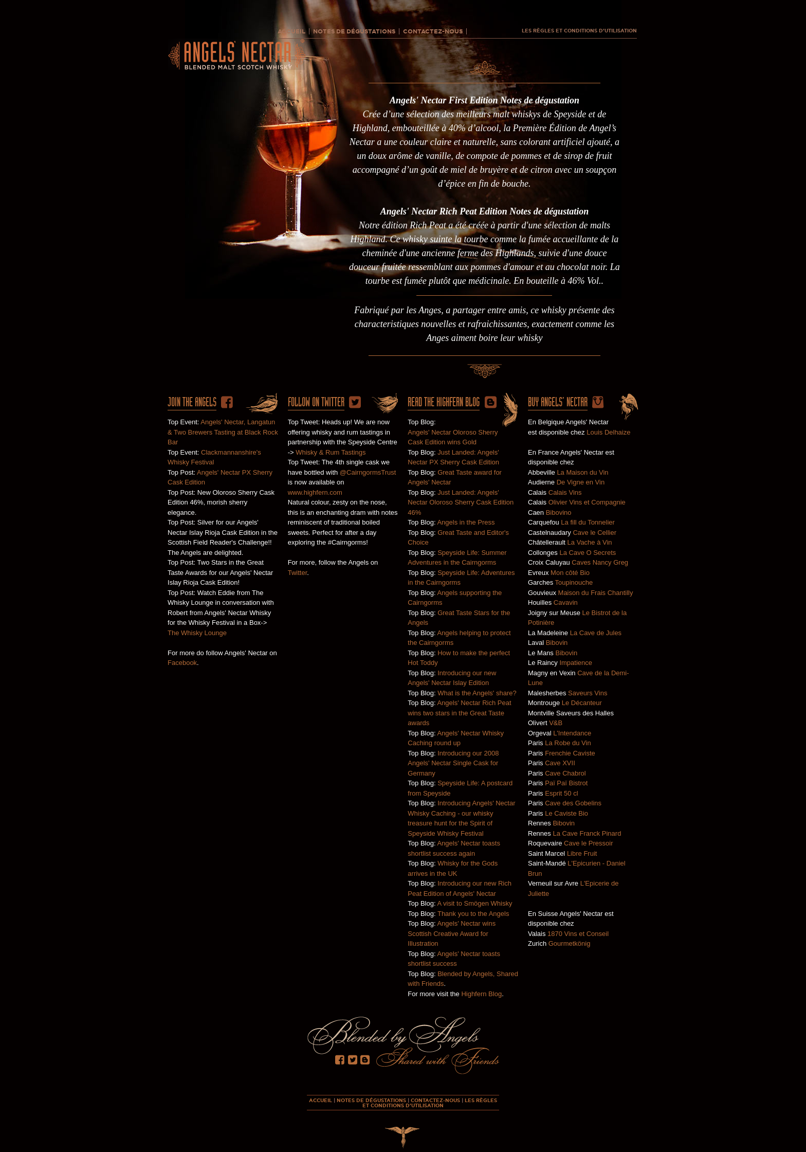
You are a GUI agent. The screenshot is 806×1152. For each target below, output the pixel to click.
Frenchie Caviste (570, 753)
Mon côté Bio (570, 573)
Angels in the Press (465, 522)
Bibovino (559, 512)
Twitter (297, 573)
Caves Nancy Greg (600, 562)
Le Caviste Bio (566, 813)
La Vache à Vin (589, 542)
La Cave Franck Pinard (587, 833)
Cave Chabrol (565, 773)
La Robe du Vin (568, 743)
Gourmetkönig (569, 943)
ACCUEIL (291, 31)
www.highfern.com (315, 492)
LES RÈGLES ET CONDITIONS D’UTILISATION (579, 30)
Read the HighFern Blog (444, 402)
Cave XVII (560, 763)
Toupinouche (574, 582)
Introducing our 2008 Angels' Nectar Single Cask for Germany (453, 763)
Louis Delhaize (608, 432)
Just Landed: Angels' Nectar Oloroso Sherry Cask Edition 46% (461, 502)
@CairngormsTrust (368, 472)
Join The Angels (192, 402)
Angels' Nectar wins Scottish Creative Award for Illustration (452, 933)
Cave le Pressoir (588, 843)
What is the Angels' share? (477, 693)
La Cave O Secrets (587, 552)
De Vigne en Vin (580, 482)
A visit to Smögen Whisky (474, 903)
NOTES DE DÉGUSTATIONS (354, 31)
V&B (555, 723)
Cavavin (566, 602)
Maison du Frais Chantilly (595, 593)
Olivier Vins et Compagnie (587, 502)
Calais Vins (565, 492)
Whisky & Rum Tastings (330, 452)
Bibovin (557, 642)
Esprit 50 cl (561, 793)
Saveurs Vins (587, 693)
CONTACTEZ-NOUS (433, 31)
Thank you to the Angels (473, 913)
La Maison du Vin (582, 472)
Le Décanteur (582, 703)
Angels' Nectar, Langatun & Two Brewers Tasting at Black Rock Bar (223, 432)
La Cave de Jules (595, 633)
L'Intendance (572, 733)
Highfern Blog (481, 994)
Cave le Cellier (594, 532)
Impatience (575, 663)
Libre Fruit (582, 853)
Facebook (182, 663)
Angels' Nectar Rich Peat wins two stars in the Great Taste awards (459, 713)
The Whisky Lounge (197, 633)
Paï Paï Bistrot (566, 783)
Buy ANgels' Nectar (558, 402)
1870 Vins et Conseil (578, 934)
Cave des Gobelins (573, 803)
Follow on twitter (316, 402)
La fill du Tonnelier (588, 522)
